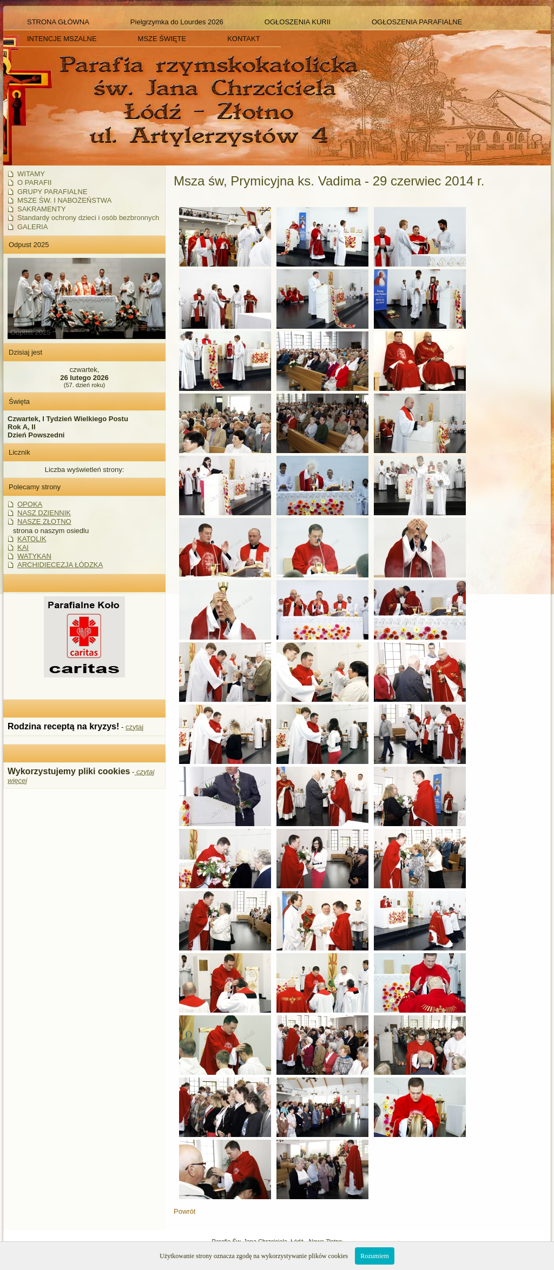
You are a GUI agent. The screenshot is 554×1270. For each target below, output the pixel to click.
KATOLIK (32, 539)
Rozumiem (374, 1256)
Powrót (184, 1211)
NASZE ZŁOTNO (44, 521)
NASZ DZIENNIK (44, 513)
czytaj (134, 727)
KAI (23, 547)
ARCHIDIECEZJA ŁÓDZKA (60, 565)
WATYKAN (34, 556)
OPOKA (29, 504)
